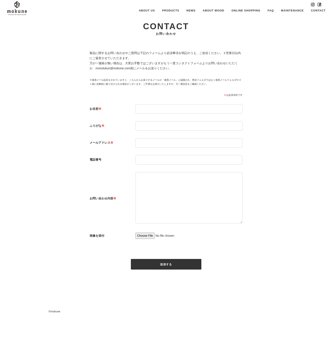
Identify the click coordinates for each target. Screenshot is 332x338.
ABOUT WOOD (213, 10)
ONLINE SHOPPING (245, 10)
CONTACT (318, 10)
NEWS (191, 10)
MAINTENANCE (292, 10)
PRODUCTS (170, 10)
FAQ (271, 10)
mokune (55, 328)
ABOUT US (147, 10)
